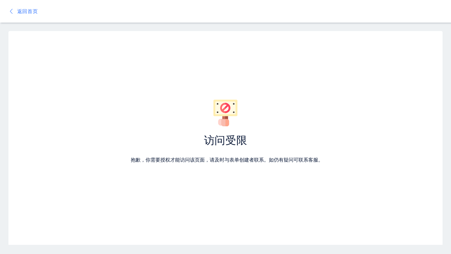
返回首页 (23, 11)
